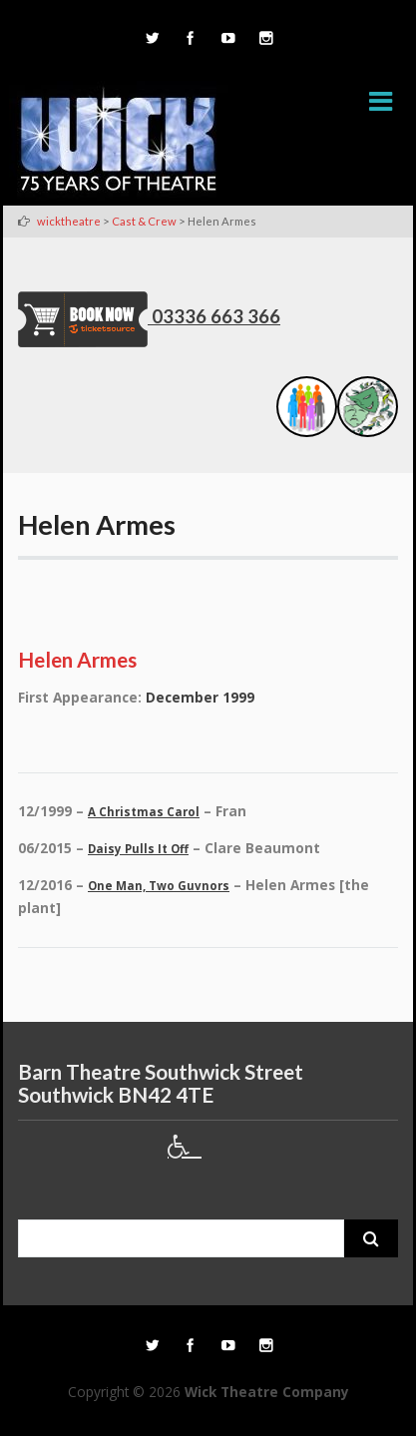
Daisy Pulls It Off (138, 848)
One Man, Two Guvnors (158, 885)
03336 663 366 (216, 316)
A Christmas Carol (144, 811)
